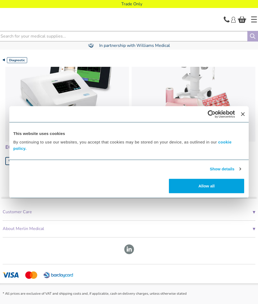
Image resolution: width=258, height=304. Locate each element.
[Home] (254, 19)
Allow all (206, 185)
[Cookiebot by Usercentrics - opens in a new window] (211, 114)
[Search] (252, 36)
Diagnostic (17, 60)
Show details (222, 169)
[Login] (233, 19)
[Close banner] (243, 114)
